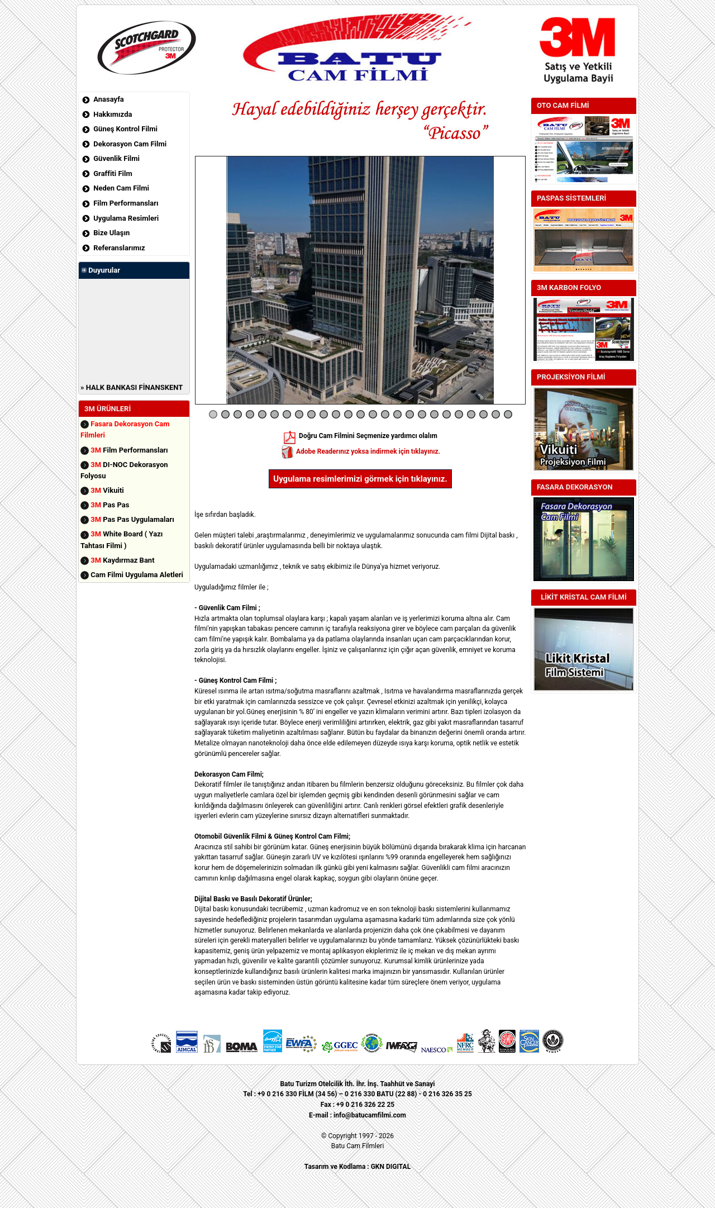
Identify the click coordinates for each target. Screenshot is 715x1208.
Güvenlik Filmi (116, 158)
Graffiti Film (112, 173)
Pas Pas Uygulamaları (132, 519)
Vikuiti (107, 490)
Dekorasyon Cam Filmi (129, 144)
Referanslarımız (119, 248)
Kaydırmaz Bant (122, 560)
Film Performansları (125, 203)
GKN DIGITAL (391, 1167)
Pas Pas (109, 505)
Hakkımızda (112, 114)
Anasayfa (108, 99)
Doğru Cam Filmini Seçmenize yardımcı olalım (360, 436)
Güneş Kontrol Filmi (125, 129)
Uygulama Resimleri (126, 218)
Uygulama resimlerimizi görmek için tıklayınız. (360, 479)
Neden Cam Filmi (121, 188)
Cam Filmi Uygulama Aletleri (136, 574)
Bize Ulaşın (111, 233)
